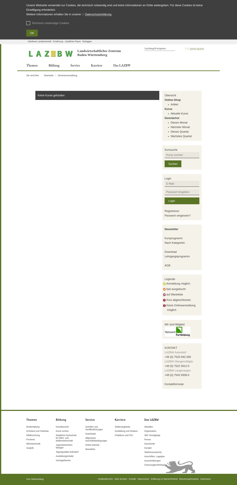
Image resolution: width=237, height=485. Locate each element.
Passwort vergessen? (178, 215)
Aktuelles (148, 427)
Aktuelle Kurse (179, 113)
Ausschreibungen (152, 460)
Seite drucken (120, 479)
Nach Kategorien (175, 242)
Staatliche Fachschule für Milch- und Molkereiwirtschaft (66, 438)
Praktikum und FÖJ (124, 435)
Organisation (150, 431)
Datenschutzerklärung (98, 14)
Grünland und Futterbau (37, 431)
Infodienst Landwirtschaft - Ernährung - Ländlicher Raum (54, 41)
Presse (147, 439)
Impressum (205, 479)
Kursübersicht (62, 427)
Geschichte (149, 444)
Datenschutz (143, 479)
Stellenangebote (122, 427)
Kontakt (147, 448)
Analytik (30, 448)
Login (171, 200)
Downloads (90, 434)
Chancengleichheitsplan (155, 465)
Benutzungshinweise (189, 479)
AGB (167, 265)
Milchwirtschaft (33, 444)
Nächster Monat (180, 127)
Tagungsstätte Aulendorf (67, 452)
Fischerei (30, 439)
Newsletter (171, 229)
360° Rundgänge (152, 435)
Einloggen (87, 41)
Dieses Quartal (180, 131)
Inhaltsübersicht (105, 479)
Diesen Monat (179, 122)
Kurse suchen (62, 431)
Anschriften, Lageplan (154, 456)
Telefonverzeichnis (153, 452)
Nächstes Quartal (181, 136)
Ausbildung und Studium (126, 431)
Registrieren (172, 211)
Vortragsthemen (63, 460)
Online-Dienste (92, 445)
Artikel (174, 104)
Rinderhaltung (32, 427)
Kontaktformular (174, 384)
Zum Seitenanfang (35, 479)
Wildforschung (33, 435)
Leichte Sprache (197, 48)
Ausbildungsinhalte (65, 456)
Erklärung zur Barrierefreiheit (164, 479)
